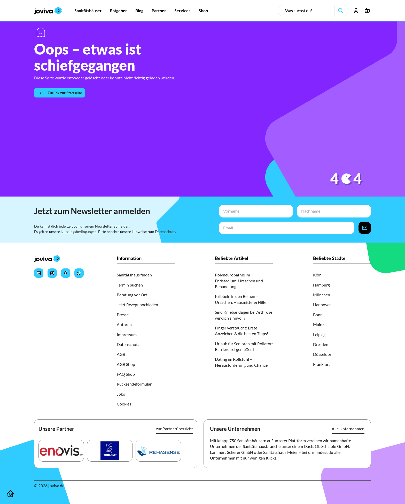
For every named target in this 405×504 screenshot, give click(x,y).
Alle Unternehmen (348, 428)
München (321, 294)
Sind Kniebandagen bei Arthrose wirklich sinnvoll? (243, 315)
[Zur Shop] (203, 11)
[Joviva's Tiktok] (79, 273)
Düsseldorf (323, 354)
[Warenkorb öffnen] (367, 10)
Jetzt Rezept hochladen (137, 304)
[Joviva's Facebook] (65, 273)
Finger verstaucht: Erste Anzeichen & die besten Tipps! (241, 330)
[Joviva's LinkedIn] (38, 273)
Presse (123, 314)
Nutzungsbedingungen (79, 231)
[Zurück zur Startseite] (59, 92)
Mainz (318, 324)
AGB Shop (126, 364)
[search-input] (308, 11)
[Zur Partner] (159, 11)
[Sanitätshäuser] (10, 493)
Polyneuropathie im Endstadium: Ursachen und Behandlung (239, 280)
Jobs (121, 394)
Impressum (127, 334)
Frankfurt (321, 364)
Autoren (124, 324)
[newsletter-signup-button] (365, 228)
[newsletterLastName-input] (333, 211)
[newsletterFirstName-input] (255, 211)
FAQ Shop (126, 374)
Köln (317, 274)
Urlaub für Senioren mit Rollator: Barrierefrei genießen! (244, 346)
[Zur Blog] (139, 11)
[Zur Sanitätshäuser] (88, 11)
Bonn (318, 314)
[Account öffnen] (356, 10)
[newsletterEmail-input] (285, 228)
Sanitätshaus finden (134, 274)
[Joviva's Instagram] (52, 273)
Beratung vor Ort (132, 294)
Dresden (320, 344)
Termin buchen (130, 284)
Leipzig (319, 334)
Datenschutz (165, 231)
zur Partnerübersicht (174, 428)
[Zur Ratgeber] (118, 11)
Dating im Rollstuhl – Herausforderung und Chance (241, 362)
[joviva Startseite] (48, 11)
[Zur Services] (182, 11)
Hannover (322, 304)
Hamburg (321, 284)
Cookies (124, 403)
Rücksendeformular (134, 383)
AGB (121, 354)
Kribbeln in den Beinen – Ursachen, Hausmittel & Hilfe (240, 299)
